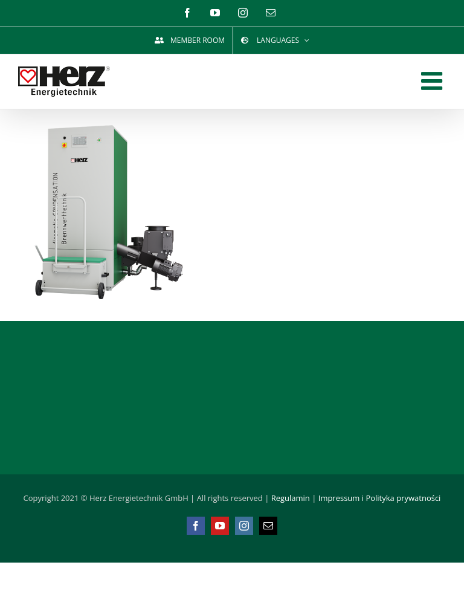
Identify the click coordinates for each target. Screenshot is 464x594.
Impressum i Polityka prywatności (379, 497)
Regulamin (290, 497)
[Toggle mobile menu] (433, 80)
